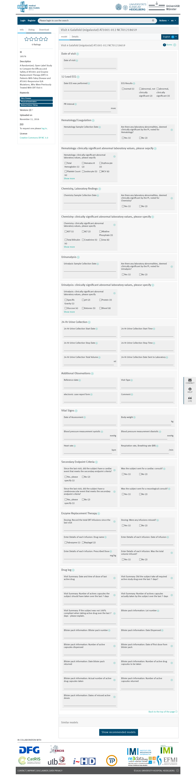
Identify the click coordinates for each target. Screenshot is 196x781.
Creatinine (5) (90, 240)
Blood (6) (106, 308)
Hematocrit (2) (88, 165)
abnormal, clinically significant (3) (163, 92)
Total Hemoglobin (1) (71, 165)
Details (75, 37)
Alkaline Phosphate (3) (106, 233)
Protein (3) (107, 300)
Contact (21, 771)
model (64, 37)
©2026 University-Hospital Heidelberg (154, 771)
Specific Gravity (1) (69, 302)
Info (22, 30)
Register (31, 21)
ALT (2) (87, 232)
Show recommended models (119, 732)
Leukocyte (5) (90, 171)
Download (44, 30)
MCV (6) (105, 171)
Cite (190, 399)
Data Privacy (55, 771)
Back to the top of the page (163, 712)
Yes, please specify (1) (71, 479)
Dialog (31, 30)
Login (22, 21)
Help (190, 390)
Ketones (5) (89, 308)
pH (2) (87, 300)
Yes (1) (127, 138)
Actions (163, 21)
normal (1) (129, 89)
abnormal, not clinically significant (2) (147, 92)
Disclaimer (42, 771)
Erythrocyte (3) (105, 165)
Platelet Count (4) (72, 173)
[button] (170, 37)
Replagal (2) (90, 543)
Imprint (31, 771)
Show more (69, 179)
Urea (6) (105, 240)
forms (169, 44)
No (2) (144, 138)
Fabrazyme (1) (73, 543)
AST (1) (70, 232)
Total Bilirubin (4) (72, 242)
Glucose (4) (72, 308)
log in (44, 128)
